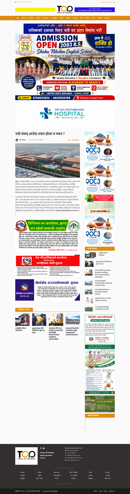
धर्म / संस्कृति (73, 475)
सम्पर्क (100, 491)
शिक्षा (81, 18)
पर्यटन (93, 18)
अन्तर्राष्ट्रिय (54, 18)
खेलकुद (68, 18)
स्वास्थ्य (90, 475)
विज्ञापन (105, 491)
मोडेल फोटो (107, 478)
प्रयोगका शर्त (112, 491)
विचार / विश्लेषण (73, 472)
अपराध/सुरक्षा (56, 475)
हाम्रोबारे (104, 2)
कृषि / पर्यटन (39, 478)
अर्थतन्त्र (38, 18)
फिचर (56, 478)
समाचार (23, 18)
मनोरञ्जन (75, 18)
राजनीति (31, 18)
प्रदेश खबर (46, 18)
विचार (87, 18)
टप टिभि (100, 18)
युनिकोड (108, 2)
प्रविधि (61, 18)
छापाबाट (107, 18)
